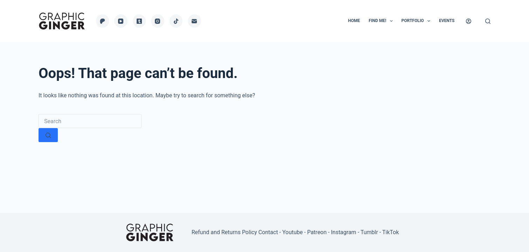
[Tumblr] (139, 21)
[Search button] (48, 135)
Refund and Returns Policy (224, 232)
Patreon (317, 232)
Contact (268, 232)
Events (446, 20)
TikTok (390, 232)
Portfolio (417, 21)
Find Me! (382, 21)
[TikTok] (176, 21)
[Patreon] (102, 21)
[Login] (468, 21)
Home (354, 20)
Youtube (292, 232)
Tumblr (369, 232)
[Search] (487, 21)
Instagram (343, 232)
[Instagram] (157, 21)
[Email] (194, 21)
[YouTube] (121, 21)
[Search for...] (90, 121)
